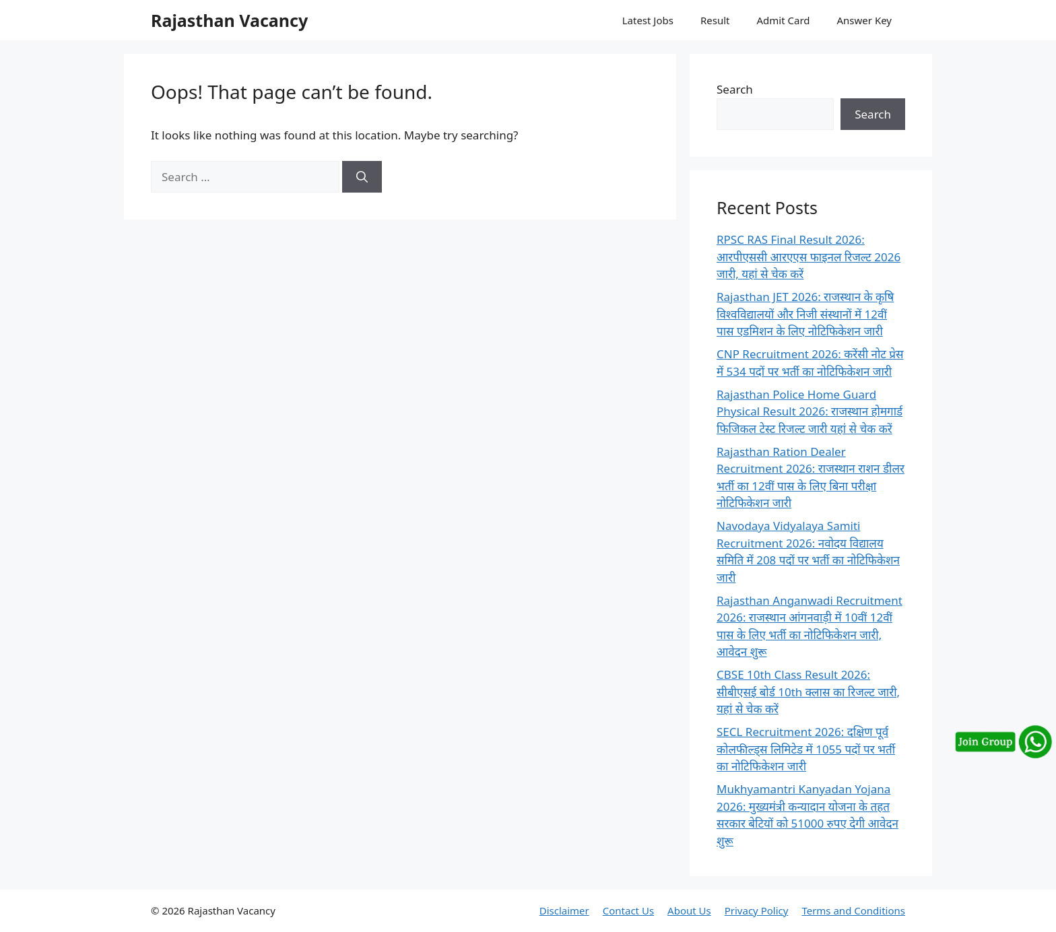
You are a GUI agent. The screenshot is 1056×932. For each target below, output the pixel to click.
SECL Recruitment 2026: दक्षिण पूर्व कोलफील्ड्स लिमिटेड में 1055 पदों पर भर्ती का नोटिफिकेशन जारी (806, 749)
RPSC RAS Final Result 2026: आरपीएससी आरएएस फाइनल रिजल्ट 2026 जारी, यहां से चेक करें (808, 256)
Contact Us (628, 910)
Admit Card (783, 20)
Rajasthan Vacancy (229, 20)
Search (735, 89)
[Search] (362, 177)
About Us (689, 910)
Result (715, 20)
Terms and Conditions (853, 910)
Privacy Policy (757, 910)
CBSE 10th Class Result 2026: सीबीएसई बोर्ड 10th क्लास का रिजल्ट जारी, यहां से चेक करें (808, 692)
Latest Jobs (647, 20)
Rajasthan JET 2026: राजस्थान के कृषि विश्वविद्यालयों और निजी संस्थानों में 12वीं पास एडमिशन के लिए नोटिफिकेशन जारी (805, 314)
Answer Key (864, 20)
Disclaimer (564, 910)
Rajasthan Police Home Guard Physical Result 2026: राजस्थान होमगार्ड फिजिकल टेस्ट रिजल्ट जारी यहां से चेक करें (809, 411)
